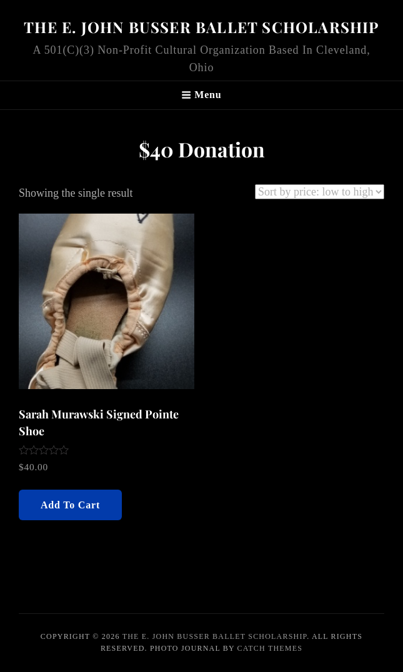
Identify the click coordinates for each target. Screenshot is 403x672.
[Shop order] (319, 191)
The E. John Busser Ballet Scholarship (201, 27)
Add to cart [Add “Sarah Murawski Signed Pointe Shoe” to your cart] (70, 505)
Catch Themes (270, 648)
